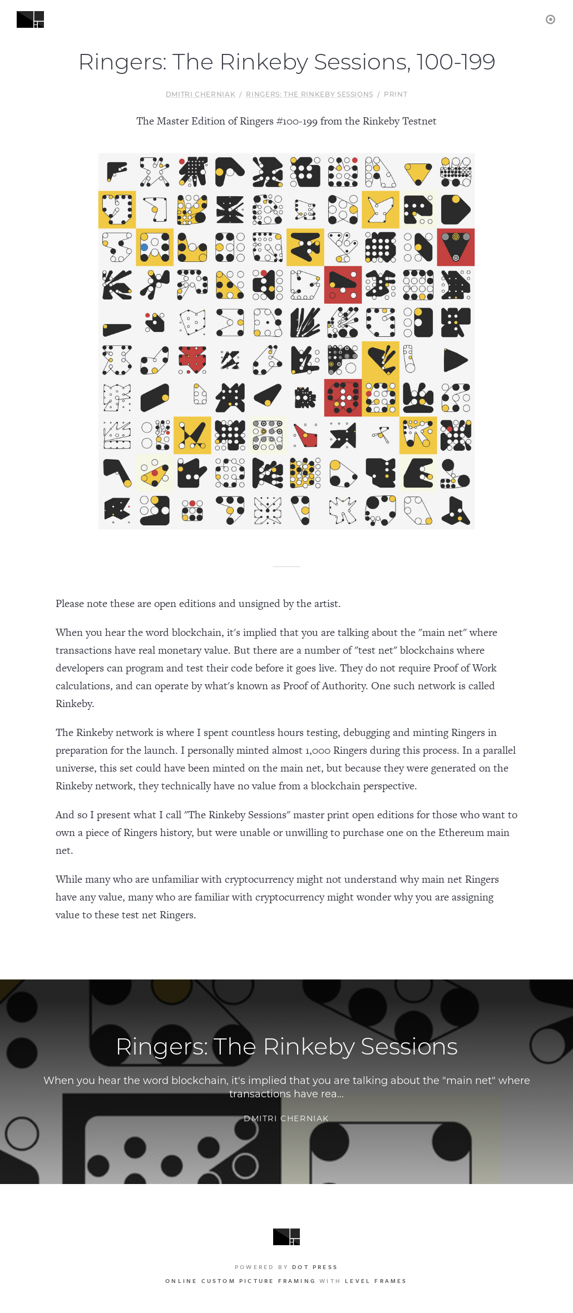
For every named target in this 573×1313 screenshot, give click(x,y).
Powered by (286, 1266)
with (286, 1280)
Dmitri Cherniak (201, 95)
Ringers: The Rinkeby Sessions (309, 95)
